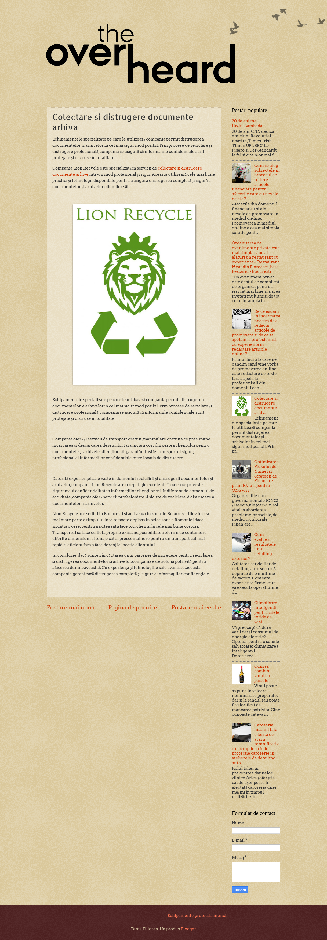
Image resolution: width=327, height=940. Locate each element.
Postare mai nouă (70, 607)
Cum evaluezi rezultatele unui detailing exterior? (254, 546)
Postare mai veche (196, 607)
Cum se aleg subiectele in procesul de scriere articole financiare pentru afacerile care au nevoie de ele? (256, 182)
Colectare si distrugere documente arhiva (266, 405)
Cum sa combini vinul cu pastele (262, 673)
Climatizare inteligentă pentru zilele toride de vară (266, 612)
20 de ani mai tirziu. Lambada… (249, 123)
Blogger (188, 929)
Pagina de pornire (132, 607)
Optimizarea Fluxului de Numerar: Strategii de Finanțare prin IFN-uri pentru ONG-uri (255, 476)
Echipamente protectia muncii (198, 915)
